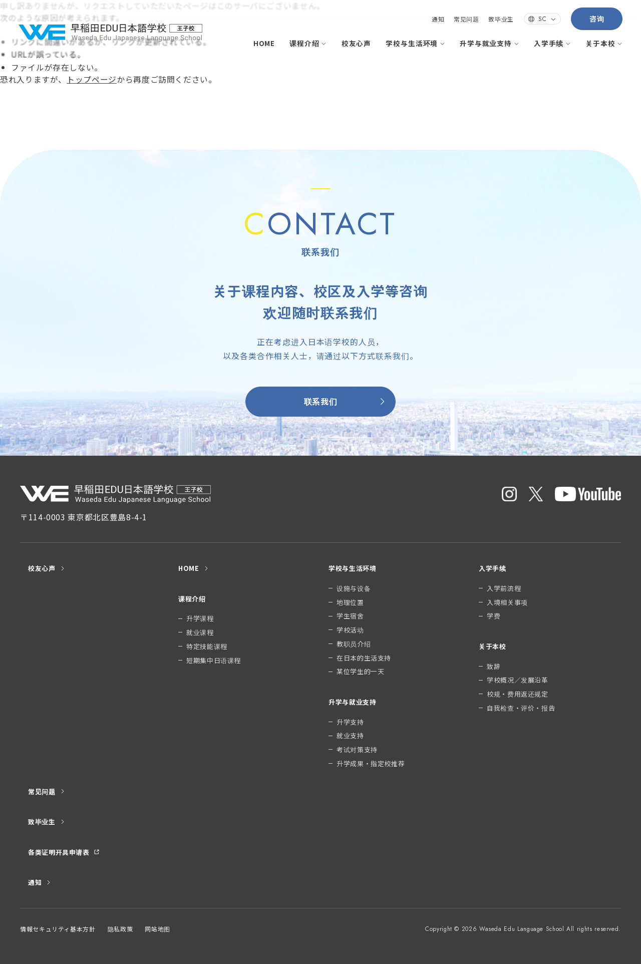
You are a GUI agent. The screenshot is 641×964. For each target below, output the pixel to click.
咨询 (596, 19)
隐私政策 (120, 928)
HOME (264, 43)
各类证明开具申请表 (64, 852)
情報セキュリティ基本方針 (58, 928)
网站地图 (157, 928)
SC (542, 19)
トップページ (92, 79)
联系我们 (345, 401)
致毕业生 (501, 19)
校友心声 (356, 43)
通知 (438, 19)
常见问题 (466, 19)
